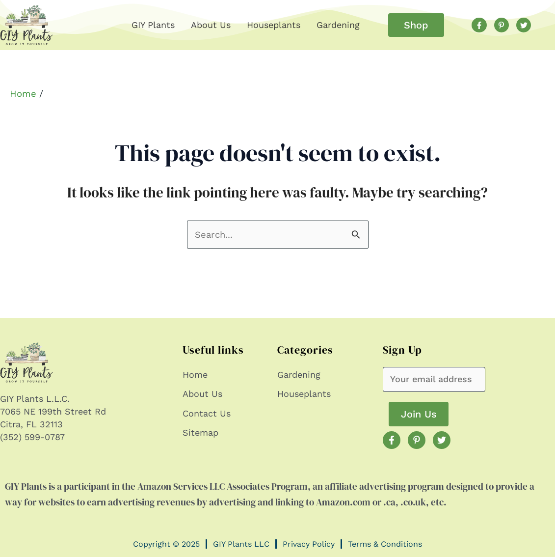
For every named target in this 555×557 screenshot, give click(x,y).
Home (23, 93)
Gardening (338, 25)
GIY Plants (153, 25)
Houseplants (273, 25)
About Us (211, 25)
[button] (416, 25)
